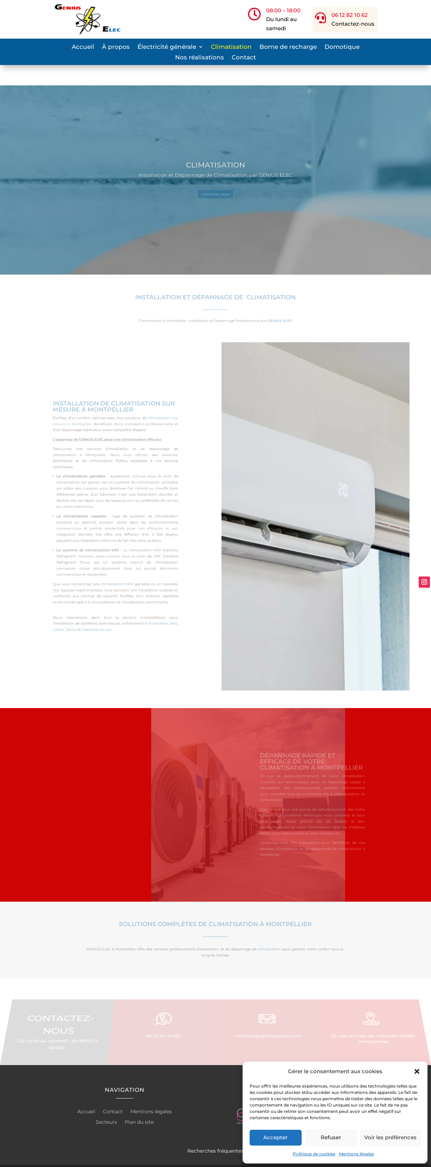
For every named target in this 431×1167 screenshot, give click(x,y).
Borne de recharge (288, 47)
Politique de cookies (314, 1153)
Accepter (275, 1137)
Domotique (342, 47)
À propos (116, 47)
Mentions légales (356, 1153)
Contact (244, 58)
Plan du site (139, 1102)
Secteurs (106, 1102)
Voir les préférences (390, 1137)
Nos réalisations (199, 58)
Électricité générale (166, 47)
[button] (416, 1071)
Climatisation (231, 47)
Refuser (331, 1137)
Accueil (83, 47)
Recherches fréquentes (215, 1130)
